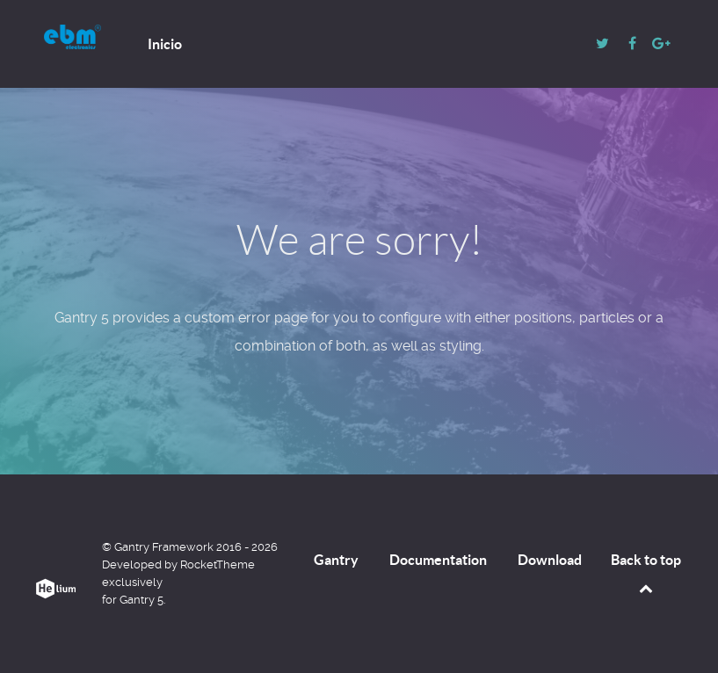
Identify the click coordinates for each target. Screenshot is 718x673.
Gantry (336, 560)
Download (550, 560)
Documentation (438, 560)
